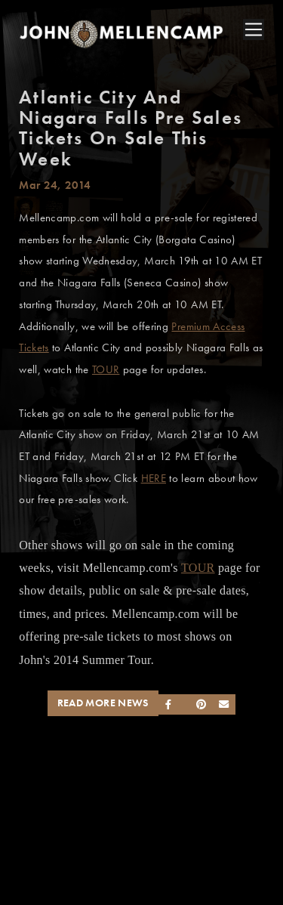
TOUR (105, 369)
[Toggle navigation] (253, 29)
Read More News (103, 703)
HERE (153, 478)
